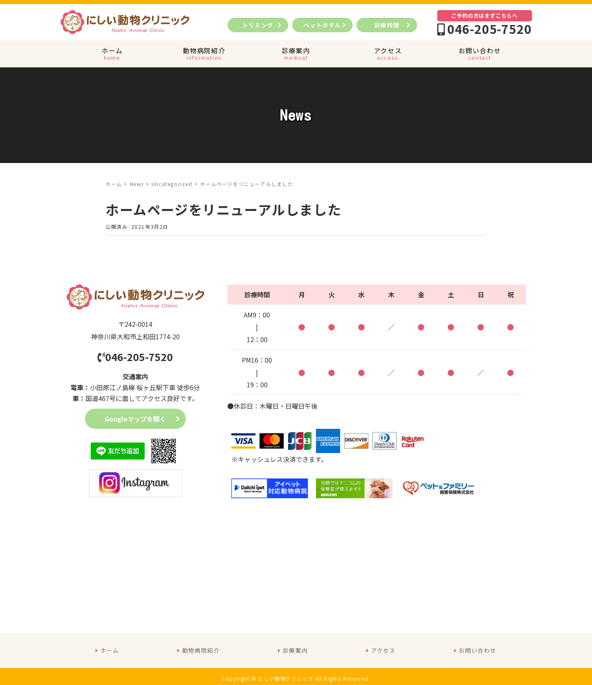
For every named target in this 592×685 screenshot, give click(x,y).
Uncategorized (172, 183)
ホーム (114, 183)
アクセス (383, 650)
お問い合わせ (477, 650)
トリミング (258, 25)
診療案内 (295, 650)
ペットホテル (325, 25)
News (137, 183)
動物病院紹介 (201, 650)
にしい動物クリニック (285, 678)
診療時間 (386, 25)
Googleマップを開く (135, 419)
